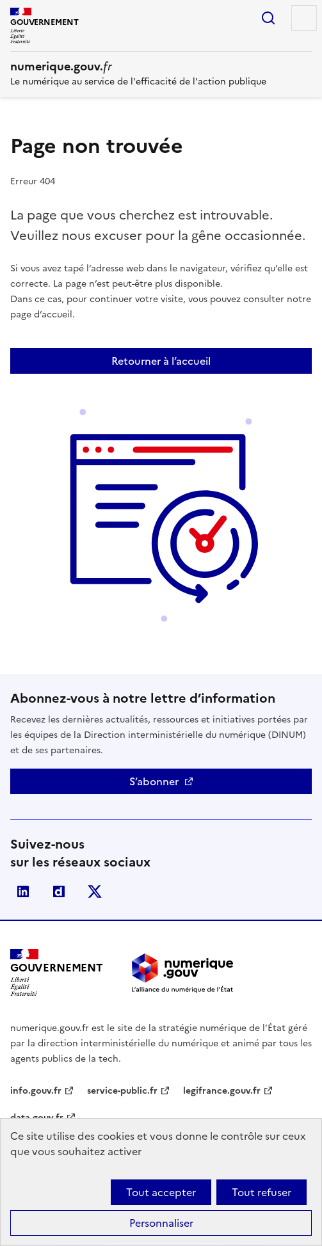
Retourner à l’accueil (161, 361)
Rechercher (268, 18)
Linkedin (23, 891)
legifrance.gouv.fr (222, 1091)
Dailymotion (59, 891)
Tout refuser (261, 1192)
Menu (304, 18)
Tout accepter (161, 1192)
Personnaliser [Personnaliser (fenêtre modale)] (161, 1223)
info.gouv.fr (35, 1091)
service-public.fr (122, 1091)
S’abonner (154, 781)
